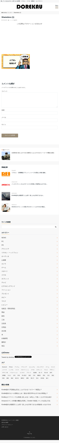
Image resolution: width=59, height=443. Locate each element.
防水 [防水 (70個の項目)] (37, 381)
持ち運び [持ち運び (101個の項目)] (24, 378)
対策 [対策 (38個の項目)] (19, 378)
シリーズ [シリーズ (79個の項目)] (4, 372)
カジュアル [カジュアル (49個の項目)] (32, 370)
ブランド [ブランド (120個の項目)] (29, 375)
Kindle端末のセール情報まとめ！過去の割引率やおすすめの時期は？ (25, 396)
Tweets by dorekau (8, 360)
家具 (3, 319)
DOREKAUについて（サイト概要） (11, 423)
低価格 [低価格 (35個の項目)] (35, 375)
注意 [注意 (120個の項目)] (48, 378)
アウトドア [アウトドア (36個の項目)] (24, 370)
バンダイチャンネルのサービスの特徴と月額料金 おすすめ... (29, 187)
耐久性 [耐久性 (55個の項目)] (17, 381)
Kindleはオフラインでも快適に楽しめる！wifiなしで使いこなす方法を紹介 (27, 400)
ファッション (6, 293)
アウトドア (5, 252)
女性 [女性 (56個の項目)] (14, 378)
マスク (4, 304)
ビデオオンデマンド (8, 289)
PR (3, 248)
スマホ (4, 278)
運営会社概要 (5, 425)
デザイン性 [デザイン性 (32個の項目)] (5, 375)
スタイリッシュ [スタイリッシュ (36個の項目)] (25, 372)
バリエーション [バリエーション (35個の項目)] (14, 375)
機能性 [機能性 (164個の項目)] (39, 378)
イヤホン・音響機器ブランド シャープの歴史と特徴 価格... (29, 175)
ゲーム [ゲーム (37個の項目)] (47, 370)
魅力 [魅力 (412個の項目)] (47, 381)
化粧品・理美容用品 (8, 311)
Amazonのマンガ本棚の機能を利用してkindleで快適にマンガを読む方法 (26, 404)
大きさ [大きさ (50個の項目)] (9, 378)
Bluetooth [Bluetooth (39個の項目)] (4, 370)
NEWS (4, 240)
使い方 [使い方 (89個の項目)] (40, 375)
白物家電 (5, 341)
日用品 (4, 330)
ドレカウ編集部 (13, 20)
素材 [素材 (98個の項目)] (12, 381)
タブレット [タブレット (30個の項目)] (39, 372)
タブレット (5, 281)
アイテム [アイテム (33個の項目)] (17, 370)
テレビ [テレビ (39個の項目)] (46, 372)
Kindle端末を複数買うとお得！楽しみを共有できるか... (28, 198)
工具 (3, 323)
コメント (5, 91)
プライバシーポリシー (7, 427)
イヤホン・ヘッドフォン (10, 255)
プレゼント (5, 296)
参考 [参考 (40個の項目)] (51, 375)
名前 (3, 113)
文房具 (4, 326)
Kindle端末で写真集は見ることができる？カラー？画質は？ (22, 392)
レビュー (5, 308)
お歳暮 (4, 263)
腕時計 (4, 345)
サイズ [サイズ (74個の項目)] (53, 370)
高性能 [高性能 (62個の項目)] (42, 381)
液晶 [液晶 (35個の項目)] (53, 378)
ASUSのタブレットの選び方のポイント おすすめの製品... (29, 209)
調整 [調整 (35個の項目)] (27, 381)
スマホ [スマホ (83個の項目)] (32, 372)
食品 (3, 349)
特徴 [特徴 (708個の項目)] (3, 381)
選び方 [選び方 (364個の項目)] (32, 381)
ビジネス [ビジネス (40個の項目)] (22, 375)
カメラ (4, 267)
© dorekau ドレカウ (29, 440)
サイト (4, 127)
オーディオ (5, 259)
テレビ (4, 285)
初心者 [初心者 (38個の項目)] (46, 375)
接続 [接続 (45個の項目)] (30, 378)
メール (4, 120)
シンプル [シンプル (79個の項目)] (11, 372)
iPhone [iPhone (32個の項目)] (11, 370)
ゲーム (4, 270)
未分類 (4, 334)
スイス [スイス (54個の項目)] (17, 372)
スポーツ (5, 274)
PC (3, 244)
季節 (3, 315)
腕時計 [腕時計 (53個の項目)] (22, 381)
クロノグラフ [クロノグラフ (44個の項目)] (40, 370)
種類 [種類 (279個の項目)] (8, 381)
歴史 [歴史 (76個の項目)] (44, 378)
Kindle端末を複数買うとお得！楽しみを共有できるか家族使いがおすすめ (26, 407)
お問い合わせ (5, 430)
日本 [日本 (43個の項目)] (34, 378)
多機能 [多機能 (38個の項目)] (4, 378)
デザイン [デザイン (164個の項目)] (52, 372)
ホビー (4, 300)
